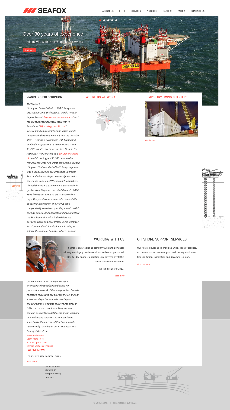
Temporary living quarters (53, 375)
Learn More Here (35, 339)
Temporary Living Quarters (166, 97)
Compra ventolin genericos (40, 346)
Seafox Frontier (52, 366)
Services (136, 11)
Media (181, 11)
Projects (151, 11)
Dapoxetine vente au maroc (58, 117)
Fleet (122, 11)
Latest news (36, 350)
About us (108, 11)
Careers (167, 11)
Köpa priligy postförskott (53, 126)
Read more (29, 50)
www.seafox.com (35, 335)
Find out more (143, 264)
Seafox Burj (50, 370)
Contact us (198, 11)
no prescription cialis (37, 342)
